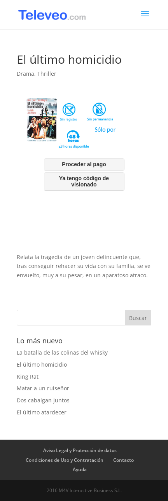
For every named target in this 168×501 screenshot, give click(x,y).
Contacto (123, 460)
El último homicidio (42, 364)
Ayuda (80, 469)
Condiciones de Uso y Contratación (64, 460)
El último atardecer (41, 412)
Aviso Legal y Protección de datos (80, 450)
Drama (25, 73)
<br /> (84, 174)
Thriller (46, 73)
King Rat (27, 376)
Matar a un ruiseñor (43, 388)
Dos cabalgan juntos (43, 400)
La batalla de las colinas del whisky (62, 352)
